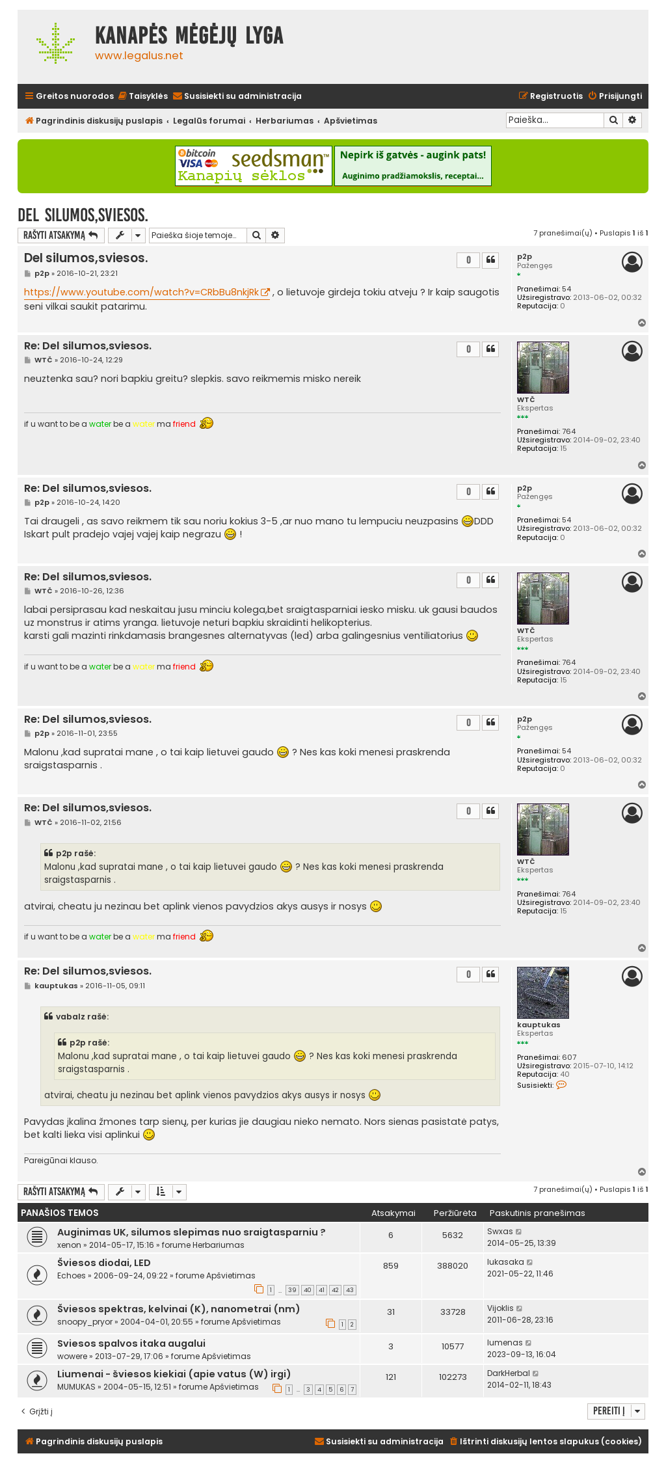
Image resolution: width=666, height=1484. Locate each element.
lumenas (505, 1342)
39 (292, 1290)
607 (569, 1057)
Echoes (71, 1275)
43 (350, 1290)
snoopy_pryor (85, 1321)
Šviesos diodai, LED (104, 1262)
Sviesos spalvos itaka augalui (131, 1343)
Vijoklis (500, 1308)
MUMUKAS (76, 1386)
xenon (69, 1244)
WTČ (526, 400)
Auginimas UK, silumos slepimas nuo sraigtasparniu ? (191, 1232)
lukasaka (505, 1261)
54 (566, 289)
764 (569, 431)
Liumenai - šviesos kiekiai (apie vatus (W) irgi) (174, 1374)
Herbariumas (219, 1244)
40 (308, 1290)
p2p (524, 256)
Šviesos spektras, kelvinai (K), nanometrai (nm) (178, 1308)
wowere (72, 1356)
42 (335, 1290)
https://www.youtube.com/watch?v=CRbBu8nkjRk (141, 292)
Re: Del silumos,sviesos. (88, 346)
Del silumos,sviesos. (83, 215)
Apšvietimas (231, 1275)
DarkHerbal (508, 1373)
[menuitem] (142, 96)
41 (322, 1290)
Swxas (500, 1231)
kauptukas (539, 1025)
